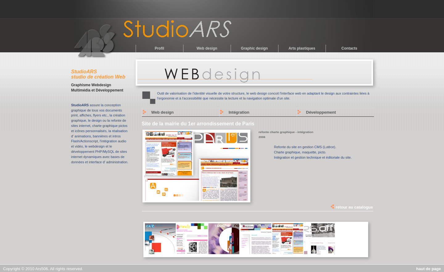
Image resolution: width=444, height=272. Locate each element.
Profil (159, 48)
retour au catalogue (351, 207)
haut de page (428, 268)
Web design (206, 48)
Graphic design (254, 48)
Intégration (239, 112)
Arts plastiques (302, 48)
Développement (321, 112)
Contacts (349, 48)
